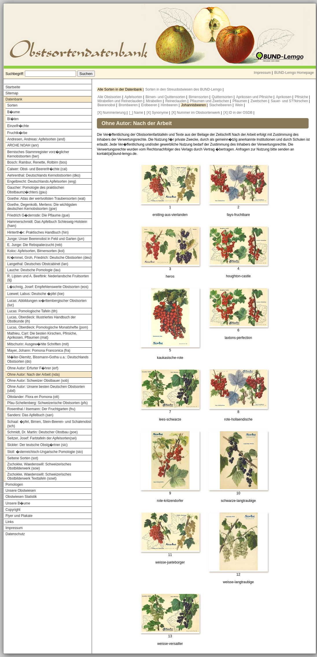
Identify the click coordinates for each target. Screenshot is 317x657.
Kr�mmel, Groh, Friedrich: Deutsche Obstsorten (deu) (49, 258)
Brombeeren (129, 105)
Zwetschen (259, 101)
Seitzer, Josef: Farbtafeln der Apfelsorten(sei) (42, 438)
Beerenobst (106, 105)
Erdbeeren (149, 105)
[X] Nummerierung (111, 113)
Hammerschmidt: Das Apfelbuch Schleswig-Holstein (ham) (47, 224)
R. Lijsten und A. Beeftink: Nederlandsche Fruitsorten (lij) (48, 278)
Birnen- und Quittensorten (165, 97)
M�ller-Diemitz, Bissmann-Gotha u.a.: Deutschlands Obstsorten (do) (48, 359)
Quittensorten (222, 97)
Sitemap (11, 93)
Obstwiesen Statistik (21, 497)
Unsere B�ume (17, 503)
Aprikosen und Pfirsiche (254, 97)
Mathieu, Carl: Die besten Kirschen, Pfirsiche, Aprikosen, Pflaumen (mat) (42, 335)
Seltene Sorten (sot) (22, 458)
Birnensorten (199, 97)
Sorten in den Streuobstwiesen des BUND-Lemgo (183, 89)
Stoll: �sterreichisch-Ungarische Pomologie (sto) (45, 452)
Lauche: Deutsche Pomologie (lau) (33, 270)
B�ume (13, 112)
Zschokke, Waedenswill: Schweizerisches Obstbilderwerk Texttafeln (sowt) (39, 476)
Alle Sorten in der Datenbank (120, 89)
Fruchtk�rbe (17, 133)
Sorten (12, 105)
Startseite (12, 87)
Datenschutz (15, 534)
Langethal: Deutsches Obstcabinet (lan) (37, 264)
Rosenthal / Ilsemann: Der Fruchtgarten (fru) (41, 409)
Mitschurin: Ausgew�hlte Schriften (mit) (38, 344)
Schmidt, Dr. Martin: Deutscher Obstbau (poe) (42, 432)
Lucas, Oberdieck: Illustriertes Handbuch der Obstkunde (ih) (41, 319)
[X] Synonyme (157, 113)
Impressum (262, 73)
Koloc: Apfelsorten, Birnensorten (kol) (35, 251)
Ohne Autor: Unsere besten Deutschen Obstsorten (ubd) (46, 389)
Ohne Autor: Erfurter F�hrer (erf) (32, 368)
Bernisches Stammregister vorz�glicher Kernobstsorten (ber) (38, 154)
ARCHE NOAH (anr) (23, 145)
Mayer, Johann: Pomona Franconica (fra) (38, 350)
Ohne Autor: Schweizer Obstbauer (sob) (38, 381)
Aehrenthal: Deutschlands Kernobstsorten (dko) (43, 175)
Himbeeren (170, 105)
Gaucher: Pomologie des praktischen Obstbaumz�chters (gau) (35, 190)
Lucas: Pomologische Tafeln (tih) (32, 311)
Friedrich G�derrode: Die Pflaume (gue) (38, 215)
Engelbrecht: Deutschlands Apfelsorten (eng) (41, 181)
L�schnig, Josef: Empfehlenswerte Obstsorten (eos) (48, 287)
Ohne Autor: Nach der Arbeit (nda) (33, 374)
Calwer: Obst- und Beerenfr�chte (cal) (37, 169)
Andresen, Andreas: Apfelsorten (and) (36, 139)
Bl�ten (13, 119)
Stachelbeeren (221, 105)
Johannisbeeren (194, 105)
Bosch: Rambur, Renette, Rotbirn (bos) (37, 162)
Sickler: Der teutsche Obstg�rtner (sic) (37, 445)
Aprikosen (284, 97)
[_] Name (136, 113)
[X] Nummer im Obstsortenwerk (196, 113)
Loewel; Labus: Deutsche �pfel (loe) (35, 294)
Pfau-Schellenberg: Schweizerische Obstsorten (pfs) (47, 403)
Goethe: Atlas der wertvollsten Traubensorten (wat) (46, 199)
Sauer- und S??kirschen (290, 101)
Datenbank (13, 99)
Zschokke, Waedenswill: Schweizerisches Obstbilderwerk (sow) (39, 466)
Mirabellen (154, 101)
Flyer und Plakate (18, 516)
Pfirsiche (302, 97)
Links (9, 522)
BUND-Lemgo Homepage (294, 73)
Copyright (12, 510)
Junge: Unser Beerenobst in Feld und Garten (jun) (45, 239)
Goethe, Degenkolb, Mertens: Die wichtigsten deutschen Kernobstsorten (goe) (42, 207)
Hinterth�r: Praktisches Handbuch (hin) (38, 232)
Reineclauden (176, 101)
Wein (239, 105)
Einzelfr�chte (18, 126)
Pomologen (14, 484)
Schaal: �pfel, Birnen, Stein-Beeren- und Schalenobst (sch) (49, 424)
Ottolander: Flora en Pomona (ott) (33, 397)
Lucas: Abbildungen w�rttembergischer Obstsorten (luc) (46, 303)
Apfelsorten (134, 97)
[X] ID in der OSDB (238, 113)
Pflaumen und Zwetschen (210, 101)
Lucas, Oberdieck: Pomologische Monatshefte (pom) (47, 327)
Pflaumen (240, 101)
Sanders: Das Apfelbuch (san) (30, 415)
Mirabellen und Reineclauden (120, 101)
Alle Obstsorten (109, 97)
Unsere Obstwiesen (20, 491)
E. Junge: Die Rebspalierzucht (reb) (34, 245)
